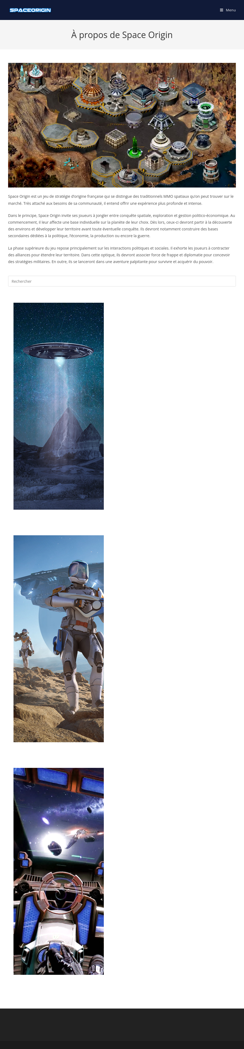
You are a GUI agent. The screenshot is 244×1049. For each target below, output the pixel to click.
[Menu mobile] (228, 10)
